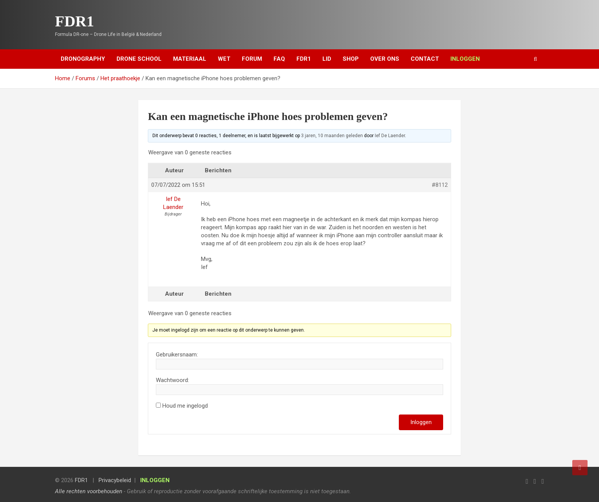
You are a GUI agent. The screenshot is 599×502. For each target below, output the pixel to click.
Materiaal (189, 58)
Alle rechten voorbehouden (88, 491)
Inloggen (421, 422)
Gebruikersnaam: (177, 354)
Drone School (139, 58)
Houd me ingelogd (185, 405)
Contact (425, 58)
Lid (326, 58)
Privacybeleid (115, 480)
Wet (224, 58)
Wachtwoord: (172, 380)
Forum (252, 58)
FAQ (279, 58)
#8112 (440, 184)
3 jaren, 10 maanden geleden (332, 135)
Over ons (384, 58)
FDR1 (74, 21)
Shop (351, 58)
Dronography (83, 58)
